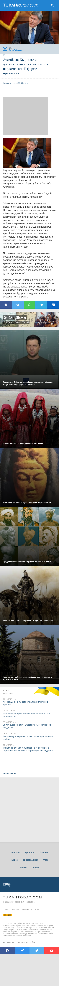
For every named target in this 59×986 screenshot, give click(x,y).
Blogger (28, 935)
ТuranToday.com (21, 5)
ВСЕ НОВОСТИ (9, 773)
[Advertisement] (25, 116)
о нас (6, 909)
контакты (27, 909)
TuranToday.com (22, 897)
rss (37, 909)
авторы (15, 909)
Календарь (8, 943)
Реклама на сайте (26, 943)
